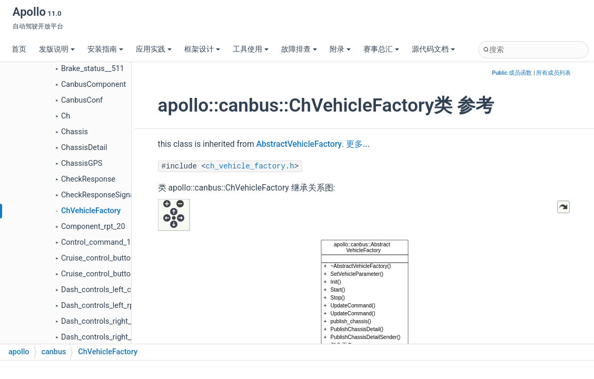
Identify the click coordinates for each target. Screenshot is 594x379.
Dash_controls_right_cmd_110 (111, 321)
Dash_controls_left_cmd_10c (109, 289)
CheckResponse (88, 179)
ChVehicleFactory (91, 210)
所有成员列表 (553, 72)
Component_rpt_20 (93, 226)
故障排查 (299, 49)
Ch (65, 116)
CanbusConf (82, 100)
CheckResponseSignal (98, 195)
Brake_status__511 (92, 68)
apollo (18, 351)
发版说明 (57, 49)
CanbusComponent (93, 84)
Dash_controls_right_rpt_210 (109, 337)
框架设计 (202, 49)
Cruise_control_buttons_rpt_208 (114, 274)
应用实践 (154, 49)
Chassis (74, 131)
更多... (358, 144)
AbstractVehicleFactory (299, 144)
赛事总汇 (381, 49)
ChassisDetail (84, 147)
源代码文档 (433, 49)
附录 (340, 49)
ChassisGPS (81, 163)
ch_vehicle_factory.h (250, 166)
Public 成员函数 (512, 72)
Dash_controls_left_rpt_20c (106, 305)
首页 (19, 49)
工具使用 (251, 49)
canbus (54, 351)
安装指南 (105, 49)
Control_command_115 (100, 242)
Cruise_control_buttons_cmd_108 (117, 258)
